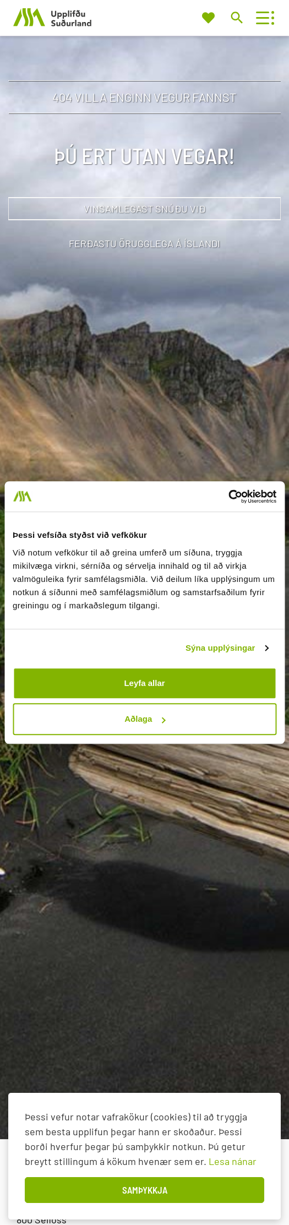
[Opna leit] (236, 17)
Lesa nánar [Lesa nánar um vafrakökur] (233, 1161)
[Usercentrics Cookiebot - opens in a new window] (228, 496)
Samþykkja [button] (144, 1189)
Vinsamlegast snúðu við (144, 209)
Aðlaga (144, 718)
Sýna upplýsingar (220, 647)
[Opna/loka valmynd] (262, 18)
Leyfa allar (144, 683)
